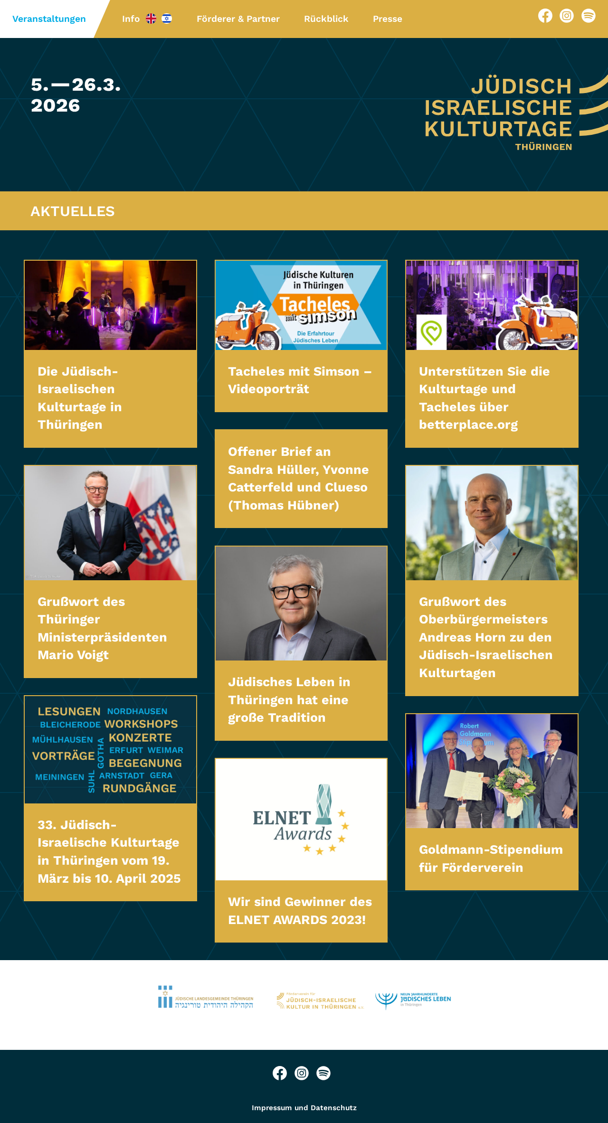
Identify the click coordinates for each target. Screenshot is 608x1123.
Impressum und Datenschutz (304, 1108)
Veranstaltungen (49, 18)
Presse (387, 18)
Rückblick (326, 18)
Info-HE (167, 18)
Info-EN (151, 18)
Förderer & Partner (238, 18)
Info (131, 18)
